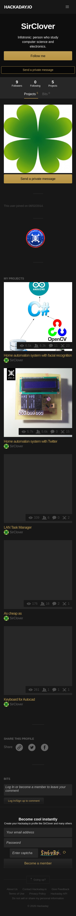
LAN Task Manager (18, 527)
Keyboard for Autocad (19, 699)
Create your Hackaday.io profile (21, 823)
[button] (67, 7)
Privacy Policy (37, 893)
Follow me (38, 56)
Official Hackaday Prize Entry (11, 374)
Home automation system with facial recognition (38, 355)
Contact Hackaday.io (34, 889)
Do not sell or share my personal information (38, 898)
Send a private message (38, 69)
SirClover (13, 360)
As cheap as (13, 613)
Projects (31, 94)
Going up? (38, 880)
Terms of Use (16, 893)
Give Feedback (60, 889)
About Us (12, 889)
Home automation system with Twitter (30, 441)
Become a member (38, 863)
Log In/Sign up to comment (24, 800)
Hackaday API (59, 893)
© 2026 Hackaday (38, 905)
